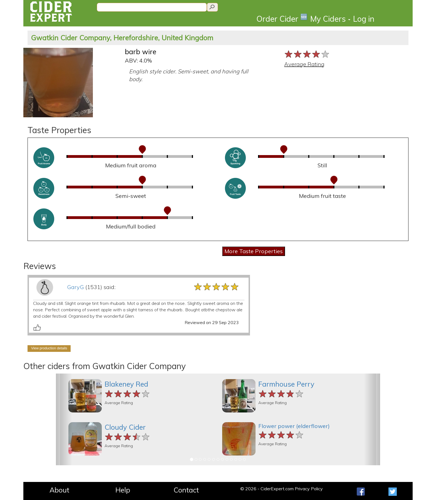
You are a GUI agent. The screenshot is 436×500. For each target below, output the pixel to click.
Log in (363, 19)
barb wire (140, 51)
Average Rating (304, 64)
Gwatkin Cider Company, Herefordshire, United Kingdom (122, 37)
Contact (186, 490)
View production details (49, 348)
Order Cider (282, 18)
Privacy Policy (309, 488)
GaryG (75, 286)
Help (122, 490)
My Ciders (330, 19)
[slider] (307, 54)
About (59, 490)
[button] (64, 419)
